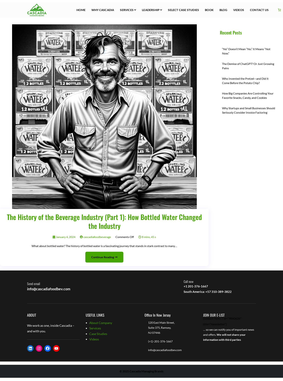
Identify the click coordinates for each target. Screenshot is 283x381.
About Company (100, 323)
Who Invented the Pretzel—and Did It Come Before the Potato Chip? (245, 81)
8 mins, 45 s (147, 237)
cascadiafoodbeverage (95, 237)
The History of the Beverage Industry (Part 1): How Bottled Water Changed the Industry (104, 221)
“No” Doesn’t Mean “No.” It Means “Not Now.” (246, 51)
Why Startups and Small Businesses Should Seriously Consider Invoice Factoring (248, 110)
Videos (238, 10)
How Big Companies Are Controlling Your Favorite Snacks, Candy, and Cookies (247, 95)
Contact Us (259, 10)
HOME (80, 10)
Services (126, 10)
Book (209, 10)
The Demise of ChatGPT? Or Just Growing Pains (248, 66)
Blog (223, 10)
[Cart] (279, 10)
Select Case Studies (183, 10)
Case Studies (98, 334)
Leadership (150, 10)
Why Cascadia (102, 10)
